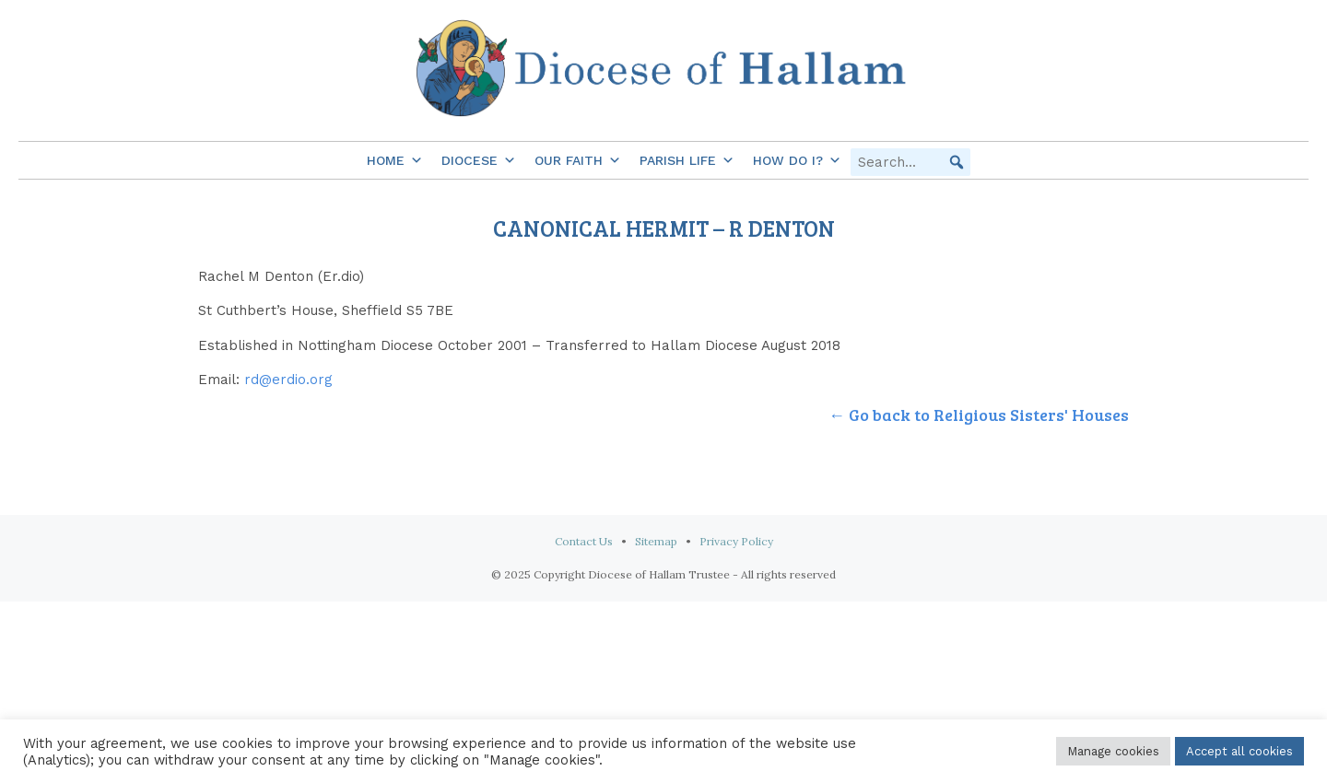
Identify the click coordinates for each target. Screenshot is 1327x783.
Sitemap (656, 541)
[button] (956, 162)
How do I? (797, 160)
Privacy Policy (736, 541)
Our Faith (577, 160)
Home (395, 160)
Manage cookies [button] (1113, 751)
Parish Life (687, 160)
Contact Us (584, 541)
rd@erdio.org (288, 379)
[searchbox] (910, 162)
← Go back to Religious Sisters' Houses (978, 414)
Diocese (478, 160)
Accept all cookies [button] (1239, 751)
